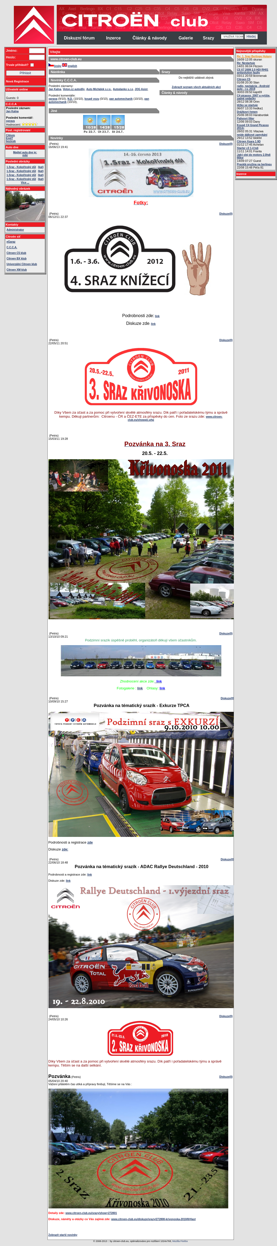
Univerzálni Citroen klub (22, 264)
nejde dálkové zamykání (252, 134)
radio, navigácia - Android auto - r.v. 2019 (253, 87)
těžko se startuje (247, 105)
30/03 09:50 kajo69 (253, 89)
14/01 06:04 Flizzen (250, 65)
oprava (10, 120)
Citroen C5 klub (16, 252)
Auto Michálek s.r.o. (98, 89)
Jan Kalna (12, 111)
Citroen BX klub (17, 258)
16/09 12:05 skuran (254, 58)
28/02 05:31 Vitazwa (253, 128)
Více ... (25, 182)
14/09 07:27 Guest (254, 157)
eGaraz (11, 241)
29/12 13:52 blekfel (252, 136)
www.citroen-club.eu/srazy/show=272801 (91, 1213)
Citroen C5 (244, 79)
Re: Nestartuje (246, 63)
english (69, 66)
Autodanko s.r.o (123, 89)
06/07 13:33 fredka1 (250, 107)
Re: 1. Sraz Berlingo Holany (254, 56)
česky (55, 66)
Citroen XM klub (17, 269)
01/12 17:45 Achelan (250, 143)
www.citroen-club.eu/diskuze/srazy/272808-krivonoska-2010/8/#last (153, 1219)
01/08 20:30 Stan (248, 81)
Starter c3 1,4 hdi (248, 148)
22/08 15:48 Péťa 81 (254, 166)
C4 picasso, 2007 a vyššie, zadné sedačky (253, 97)
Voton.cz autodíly (74, 89)
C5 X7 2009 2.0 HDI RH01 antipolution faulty (252, 71)
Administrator (15, 229)
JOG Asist (141, 89)
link (157, 316)
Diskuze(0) (226, 143)
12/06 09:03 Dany (248, 120)
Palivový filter (245, 118)
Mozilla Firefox (180, 1241)
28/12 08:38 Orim (253, 98)
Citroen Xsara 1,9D (249, 141)
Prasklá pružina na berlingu (254, 164)
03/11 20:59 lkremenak (252, 72)
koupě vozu (91, 98)
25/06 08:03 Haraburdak (253, 113)
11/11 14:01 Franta (249, 150)
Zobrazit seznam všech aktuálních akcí (196, 87)
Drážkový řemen (247, 111)
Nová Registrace (17, 81)
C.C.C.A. (12, 247)
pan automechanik (121, 98)
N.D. (70, 98)
